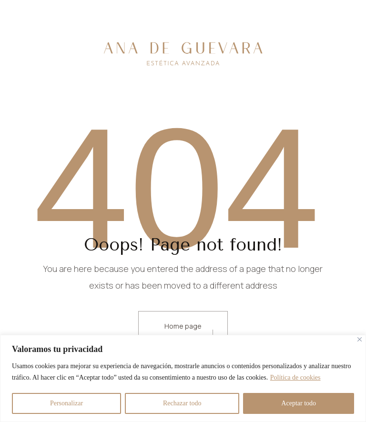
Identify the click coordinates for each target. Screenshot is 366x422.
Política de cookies (295, 377)
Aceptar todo (298, 403)
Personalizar (66, 403)
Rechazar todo (182, 403)
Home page (183, 326)
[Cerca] (359, 339)
